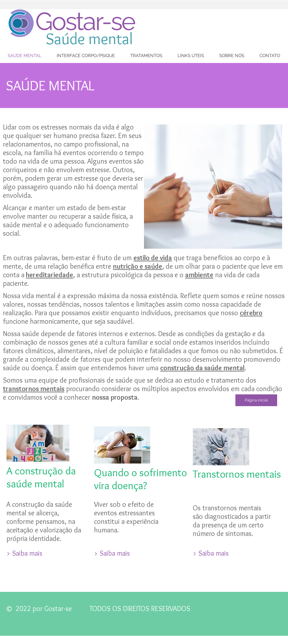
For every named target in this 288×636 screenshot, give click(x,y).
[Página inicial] (256, 400)
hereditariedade (49, 274)
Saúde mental (89, 38)
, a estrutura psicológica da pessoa (123, 274)
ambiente (199, 274)
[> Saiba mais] (24, 553)
